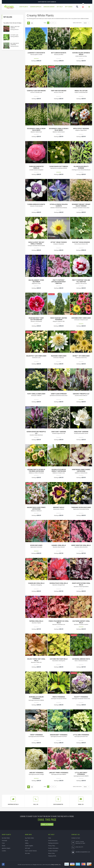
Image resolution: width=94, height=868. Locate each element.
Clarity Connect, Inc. (56, 864)
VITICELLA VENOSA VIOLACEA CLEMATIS (59, 205)
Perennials (4, 840)
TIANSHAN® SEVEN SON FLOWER (81, 507)
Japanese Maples (6, 848)
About (26, 840)
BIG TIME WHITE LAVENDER (14, 44)
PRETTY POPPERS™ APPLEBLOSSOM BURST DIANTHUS (58, 281)
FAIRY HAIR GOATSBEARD (58, 90)
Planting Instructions (53, 843)
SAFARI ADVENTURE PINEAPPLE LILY (36, 432)
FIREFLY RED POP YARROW (14, 27)
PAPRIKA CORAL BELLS (36, 621)
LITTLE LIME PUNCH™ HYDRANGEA (81, 773)
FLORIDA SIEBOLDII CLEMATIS (36, 204)
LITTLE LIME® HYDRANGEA (81, 735)
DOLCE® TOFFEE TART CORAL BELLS (36, 659)
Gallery (26, 843)
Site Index (27, 853)
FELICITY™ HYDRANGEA (81, 697)
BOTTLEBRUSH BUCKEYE (58, 53)
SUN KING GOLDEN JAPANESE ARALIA (81, 53)
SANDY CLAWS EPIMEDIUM (59, 394)
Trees (3, 843)
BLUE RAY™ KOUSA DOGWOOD (81, 242)
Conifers (4, 850)
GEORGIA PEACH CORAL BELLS (59, 583)
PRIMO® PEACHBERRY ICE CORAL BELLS (59, 621)
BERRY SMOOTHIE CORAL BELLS (81, 545)
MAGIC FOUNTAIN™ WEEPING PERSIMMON (58, 318)
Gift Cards (27, 848)
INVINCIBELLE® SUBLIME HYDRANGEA (36, 697)
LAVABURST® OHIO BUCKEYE (36, 53)
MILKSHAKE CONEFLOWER (58, 356)
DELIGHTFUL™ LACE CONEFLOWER (36, 356)
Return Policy (51, 853)
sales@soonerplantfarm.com (83, 852)
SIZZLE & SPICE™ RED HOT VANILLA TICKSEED (36, 243)
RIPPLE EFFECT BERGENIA (81, 128)
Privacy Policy (51, 845)
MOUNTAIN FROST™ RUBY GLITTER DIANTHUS (36, 318)
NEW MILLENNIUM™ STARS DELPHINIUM (36, 280)
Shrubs (3, 845)
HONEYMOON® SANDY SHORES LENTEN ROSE (81, 470)
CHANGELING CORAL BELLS (36, 583)
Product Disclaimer (53, 850)
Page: (45, 22)
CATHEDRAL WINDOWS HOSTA (81, 659)
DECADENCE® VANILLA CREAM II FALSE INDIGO (58, 129)
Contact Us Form (75, 838)
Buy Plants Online (29, 838)
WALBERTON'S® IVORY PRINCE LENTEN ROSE (36, 508)
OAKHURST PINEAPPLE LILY (81, 394)
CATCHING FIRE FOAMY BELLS (59, 659)
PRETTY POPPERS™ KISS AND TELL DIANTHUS (81, 280)
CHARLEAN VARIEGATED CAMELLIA (36, 167)
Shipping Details (52, 856)
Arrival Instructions (52, 840)
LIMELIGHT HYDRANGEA (36, 772)
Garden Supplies (29, 845)
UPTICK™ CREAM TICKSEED (59, 242)
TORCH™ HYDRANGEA (36, 735)
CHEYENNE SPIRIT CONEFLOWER (81, 318)
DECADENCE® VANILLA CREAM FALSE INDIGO (36, 129)
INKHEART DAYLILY (58, 507)
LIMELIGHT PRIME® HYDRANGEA (58, 772)
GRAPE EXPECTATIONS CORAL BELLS (81, 584)
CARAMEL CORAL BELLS (59, 545)
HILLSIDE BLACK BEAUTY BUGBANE (81, 167)
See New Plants (6, 838)
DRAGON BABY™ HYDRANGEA (58, 735)
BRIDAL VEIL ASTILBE (81, 90)
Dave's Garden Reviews (31, 850)
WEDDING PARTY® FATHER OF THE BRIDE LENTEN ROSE (36, 470)
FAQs (49, 838)
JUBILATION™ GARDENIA (81, 431)
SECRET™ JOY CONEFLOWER (81, 356)
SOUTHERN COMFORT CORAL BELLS (81, 621)
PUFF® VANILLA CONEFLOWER (36, 394)
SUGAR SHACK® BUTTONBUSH (58, 166)
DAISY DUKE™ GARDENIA (58, 431)
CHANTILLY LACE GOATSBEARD (36, 90)
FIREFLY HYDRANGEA (58, 697)
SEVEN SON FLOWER (36, 545)
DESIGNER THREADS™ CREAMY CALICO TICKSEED (81, 205)
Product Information (53, 848)
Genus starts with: (77, 22)
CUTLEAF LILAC (14, 35)
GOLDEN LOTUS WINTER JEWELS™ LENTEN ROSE (59, 470)
